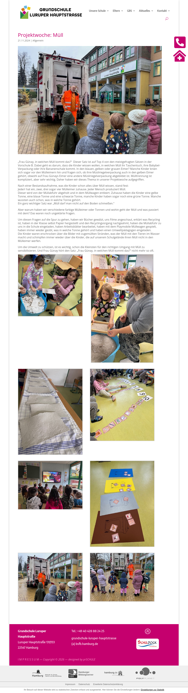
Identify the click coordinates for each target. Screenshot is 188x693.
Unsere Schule (97, 10)
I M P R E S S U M (28, 659)
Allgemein (37, 40)
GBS (129, 10)
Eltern (116, 10)
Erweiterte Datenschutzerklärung (108, 684)
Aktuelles (144, 10)
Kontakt (162, 10)
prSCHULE (89, 659)
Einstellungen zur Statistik (152, 690)
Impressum (70, 684)
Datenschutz (84, 684)
